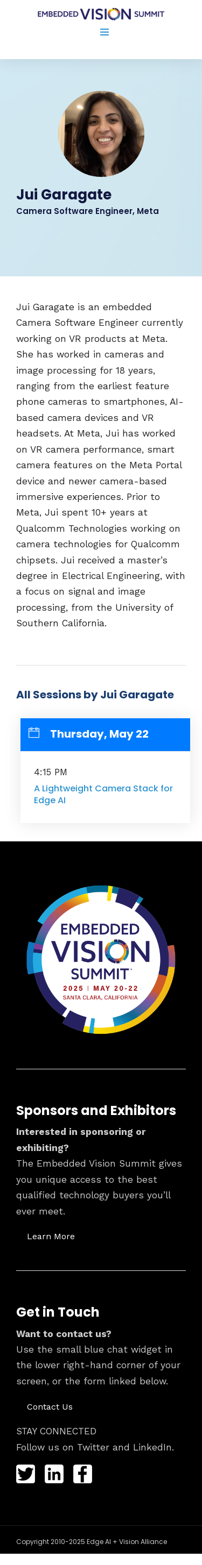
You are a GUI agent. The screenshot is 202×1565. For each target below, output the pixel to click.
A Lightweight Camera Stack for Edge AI (103, 794)
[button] (51, 1236)
